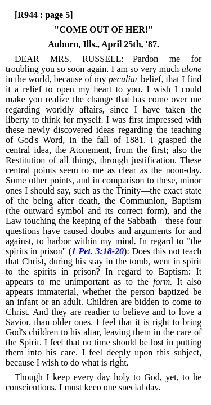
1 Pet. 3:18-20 (97, 251)
